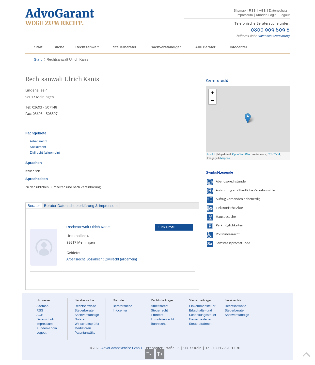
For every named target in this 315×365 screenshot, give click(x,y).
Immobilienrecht (162, 319)
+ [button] (212, 93)
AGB (262, 10)
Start (38, 47)
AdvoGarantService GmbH (121, 348)
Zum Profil (165, 227)
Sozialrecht (38, 147)
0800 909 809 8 (270, 30)
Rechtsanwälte (85, 306)
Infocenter (238, 47)
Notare (79, 319)
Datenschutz (278, 10)
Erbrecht (157, 315)
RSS (252, 10)
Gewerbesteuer (200, 319)
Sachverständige (87, 315)
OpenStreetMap (241, 154)
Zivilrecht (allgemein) (45, 152)
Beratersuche (122, 306)
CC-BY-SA (274, 154)
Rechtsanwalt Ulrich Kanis (67, 59)
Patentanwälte (85, 332)
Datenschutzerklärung (274, 36)
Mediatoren (83, 328)
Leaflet (211, 154)
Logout (285, 15)
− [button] (212, 100)
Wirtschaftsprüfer (87, 324)
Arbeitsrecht (38, 141)
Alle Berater (205, 47)
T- (149, 354)
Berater (34, 205)
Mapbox (225, 158)
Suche (58, 47)
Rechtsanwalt (86, 47)
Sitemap (240, 10)
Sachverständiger (166, 47)
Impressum (244, 15)
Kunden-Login (266, 15)
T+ (160, 354)
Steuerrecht (159, 310)
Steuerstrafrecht (200, 324)
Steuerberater (124, 47)
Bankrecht (158, 324)
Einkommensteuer (202, 306)
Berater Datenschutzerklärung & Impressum (81, 205)
